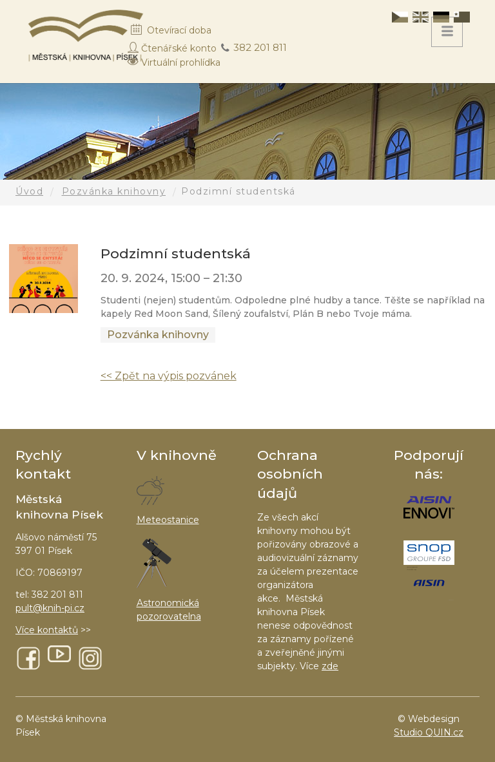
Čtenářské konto (179, 48)
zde (330, 666)
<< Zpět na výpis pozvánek (169, 376)
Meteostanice (168, 520)
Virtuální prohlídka (180, 62)
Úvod (29, 191)
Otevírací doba (179, 30)
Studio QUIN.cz (428, 732)
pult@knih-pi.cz (49, 608)
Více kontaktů (46, 630)
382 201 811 (260, 47)
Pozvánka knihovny (114, 191)
